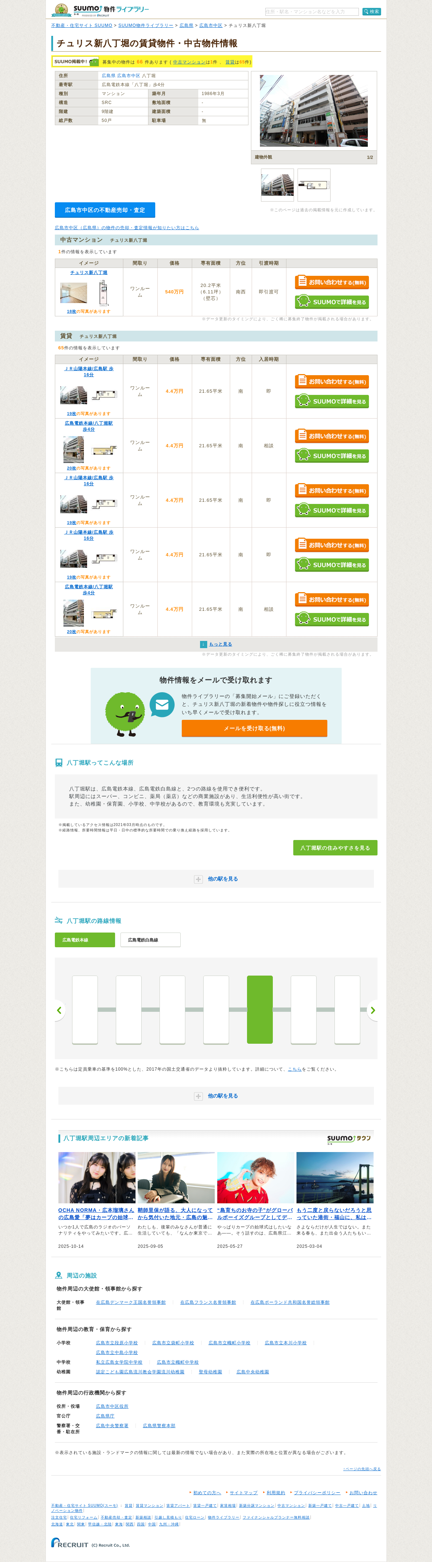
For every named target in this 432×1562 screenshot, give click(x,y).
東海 (119, 1524)
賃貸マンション (149, 1505)
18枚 (71, 311)
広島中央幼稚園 (253, 1371)
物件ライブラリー (223, 1517)
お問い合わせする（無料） (331, 282)
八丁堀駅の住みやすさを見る (335, 848)
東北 (70, 1524)
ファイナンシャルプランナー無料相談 (276, 1517)
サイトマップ (244, 1492)
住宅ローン (195, 1517)
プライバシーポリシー (317, 1492)
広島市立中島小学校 (117, 1352)
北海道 (57, 1524)
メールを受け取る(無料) (254, 728)
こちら (295, 1069)
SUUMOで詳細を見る (331, 301)
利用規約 (276, 1492)
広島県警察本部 (159, 1425)
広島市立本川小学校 (286, 1342)
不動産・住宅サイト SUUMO (82, 25)
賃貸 (230, 62)
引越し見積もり (168, 1517)
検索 (374, 11)
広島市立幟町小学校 (230, 1342)
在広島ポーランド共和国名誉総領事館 (290, 1302)
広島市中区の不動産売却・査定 (105, 210)
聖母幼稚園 (210, 1371)
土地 (366, 1505)
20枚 (71, 468)
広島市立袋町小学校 (173, 1342)
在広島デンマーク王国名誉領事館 (131, 1302)
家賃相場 (228, 1505)
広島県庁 (105, 1416)
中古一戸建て (347, 1505)
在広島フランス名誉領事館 (208, 1302)
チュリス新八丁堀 (89, 272)
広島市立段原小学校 (117, 1342)
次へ (372, 1010)
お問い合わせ (364, 1492)
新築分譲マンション (257, 1505)
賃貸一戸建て (205, 1505)
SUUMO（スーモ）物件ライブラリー (100, 10)
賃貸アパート (178, 1505)
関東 (81, 1524)
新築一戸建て (320, 1505)
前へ (60, 1010)
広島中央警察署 (112, 1425)
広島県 (187, 25)
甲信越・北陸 (100, 1524)
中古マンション (189, 62)
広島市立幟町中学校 (178, 1362)
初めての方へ (207, 1492)
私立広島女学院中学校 (119, 1362)
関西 (130, 1524)
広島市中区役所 (112, 1406)
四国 (141, 1524)
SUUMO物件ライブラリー (146, 25)
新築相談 (143, 1517)
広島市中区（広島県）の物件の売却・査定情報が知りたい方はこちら (127, 227)
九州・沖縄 (169, 1524)
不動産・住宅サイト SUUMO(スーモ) (84, 1505)
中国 (152, 1524)
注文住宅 (59, 1517)
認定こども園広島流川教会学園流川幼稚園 (140, 1371)
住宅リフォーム (84, 1517)
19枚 (71, 413)
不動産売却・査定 (116, 1517)
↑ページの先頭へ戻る (362, 1469)
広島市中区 (211, 25)
